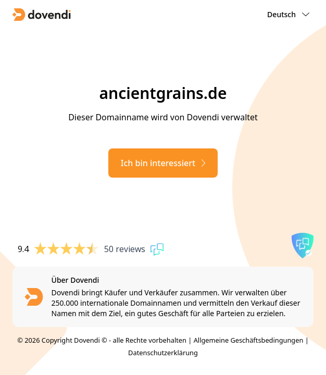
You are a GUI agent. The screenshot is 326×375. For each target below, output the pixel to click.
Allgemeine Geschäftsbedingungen (249, 340)
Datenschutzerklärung (163, 352)
